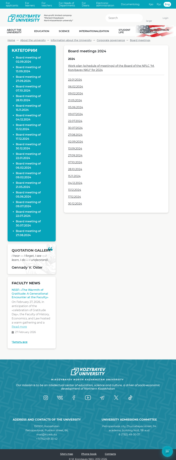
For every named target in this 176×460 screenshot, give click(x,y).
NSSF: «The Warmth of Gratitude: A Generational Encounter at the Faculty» (30, 294)
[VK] (60, 397)
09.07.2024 (75, 114)
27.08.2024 (75, 134)
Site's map (66, 454)
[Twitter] (116, 397)
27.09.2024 (75, 155)
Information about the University (71, 40)
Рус (159, 4)
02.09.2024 (75, 141)
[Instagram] (46, 397)
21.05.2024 (75, 100)
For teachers (47, 4)
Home (11, 40)
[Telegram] (102, 397)
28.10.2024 (75, 169)
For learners (30, 4)
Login (165, 18)
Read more (19, 327)
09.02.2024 (75, 93)
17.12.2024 (74, 196)
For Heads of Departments (67, 4)
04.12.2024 (75, 183)
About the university (33, 40)
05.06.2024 (75, 107)
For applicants (12, 4)
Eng (167, 4)
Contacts (110, 454)
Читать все (20, 342)
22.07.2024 (75, 121)
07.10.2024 (75, 162)
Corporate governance (111, 40)
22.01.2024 (75, 79)
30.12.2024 (75, 203)
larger (149, 21)
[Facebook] (74, 397)
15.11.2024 (74, 176)
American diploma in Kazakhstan (154, 31)
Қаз (151, 4)
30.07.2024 (75, 128)
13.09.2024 (75, 148)
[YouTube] (88, 397)
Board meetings (140, 40)
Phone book (89, 454)
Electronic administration (105, 4)
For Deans (85, 4)
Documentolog (130, 4)
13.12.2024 (74, 190)
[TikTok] (130, 397)
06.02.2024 (75, 86)
